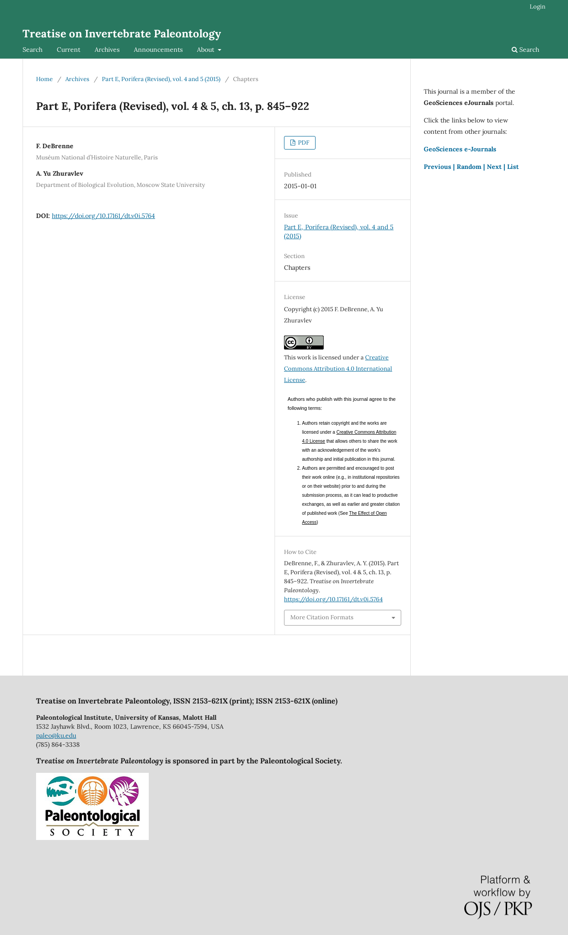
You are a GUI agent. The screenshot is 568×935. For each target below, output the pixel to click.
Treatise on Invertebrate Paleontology (122, 34)
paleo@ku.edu (56, 735)
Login (537, 6)
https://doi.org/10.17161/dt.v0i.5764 (103, 216)
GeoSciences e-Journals (460, 149)
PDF (303, 142)
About (206, 49)
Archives (107, 49)
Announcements (158, 49)
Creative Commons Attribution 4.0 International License (338, 369)
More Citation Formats (321, 617)
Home (44, 79)
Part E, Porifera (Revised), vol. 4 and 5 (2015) (161, 79)
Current (68, 49)
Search (32, 49)
